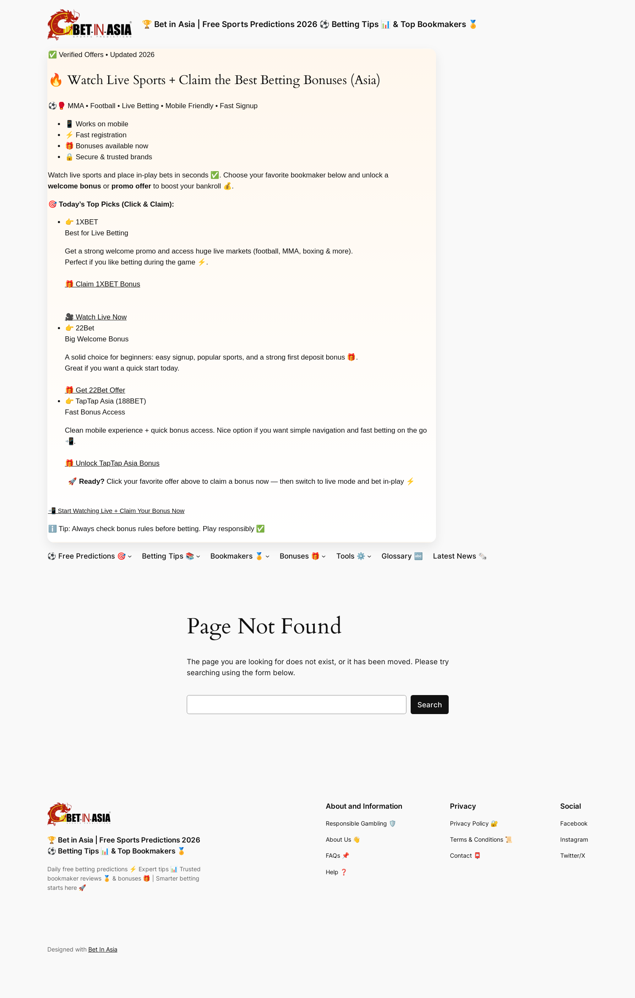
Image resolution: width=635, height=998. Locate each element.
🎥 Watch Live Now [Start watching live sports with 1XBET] (96, 317)
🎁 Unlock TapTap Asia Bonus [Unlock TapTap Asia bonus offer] (112, 463)
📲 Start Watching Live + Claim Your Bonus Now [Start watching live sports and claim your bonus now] (116, 510)
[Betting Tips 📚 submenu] (198, 556)
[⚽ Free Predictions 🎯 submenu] (130, 556)
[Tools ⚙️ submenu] (369, 556)
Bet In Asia (102, 949)
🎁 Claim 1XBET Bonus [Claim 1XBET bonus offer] (102, 284)
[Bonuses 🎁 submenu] (324, 556)
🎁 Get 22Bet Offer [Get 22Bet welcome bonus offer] (95, 390)
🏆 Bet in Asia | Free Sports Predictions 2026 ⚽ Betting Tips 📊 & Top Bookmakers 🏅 (310, 24)
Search (429, 705)
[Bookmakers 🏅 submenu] (267, 556)
